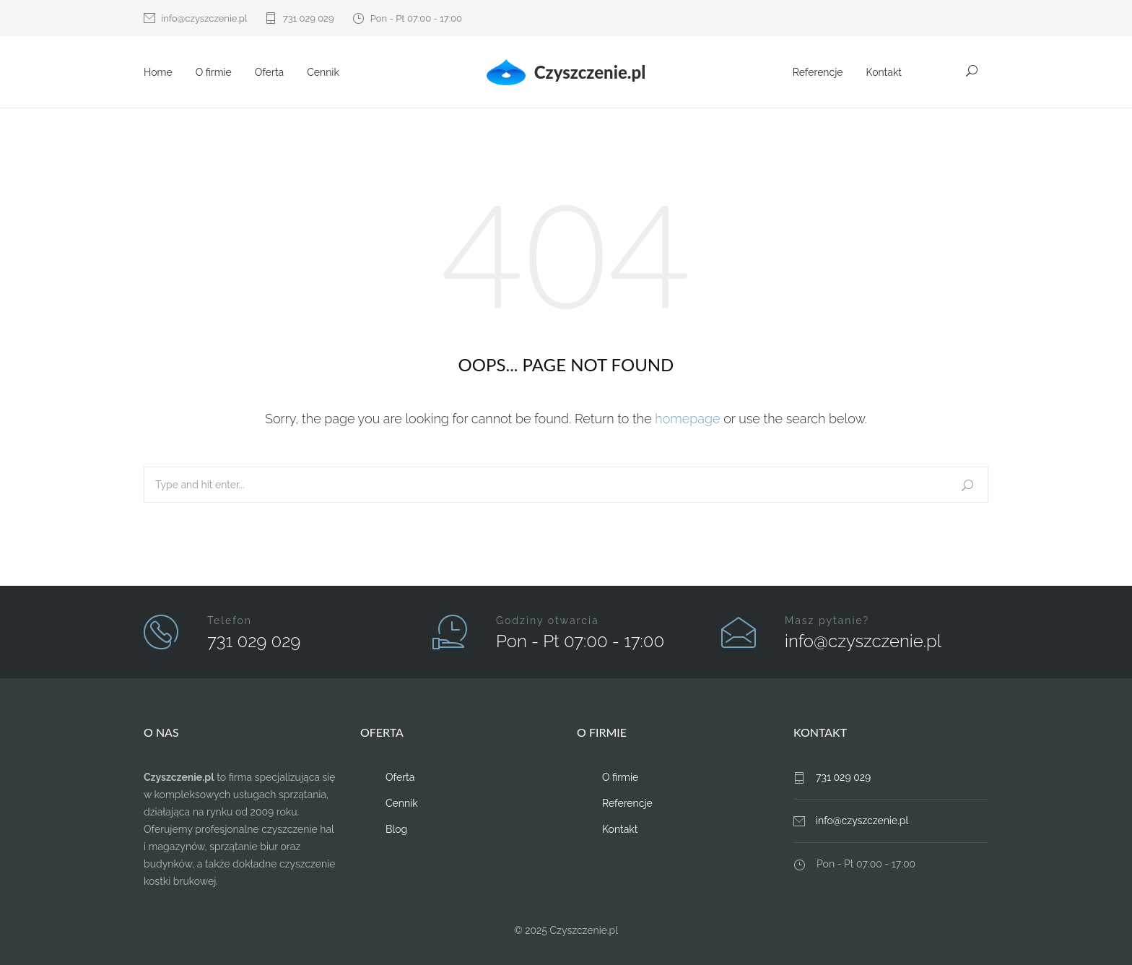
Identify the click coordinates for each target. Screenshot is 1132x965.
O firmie (214, 72)
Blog (396, 829)
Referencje (818, 72)
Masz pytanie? (827, 620)
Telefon (229, 620)
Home (158, 72)
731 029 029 (308, 18)
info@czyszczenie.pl (204, 18)
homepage (687, 418)
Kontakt (884, 72)
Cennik (323, 72)
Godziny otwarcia (547, 620)
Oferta (269, 72)
